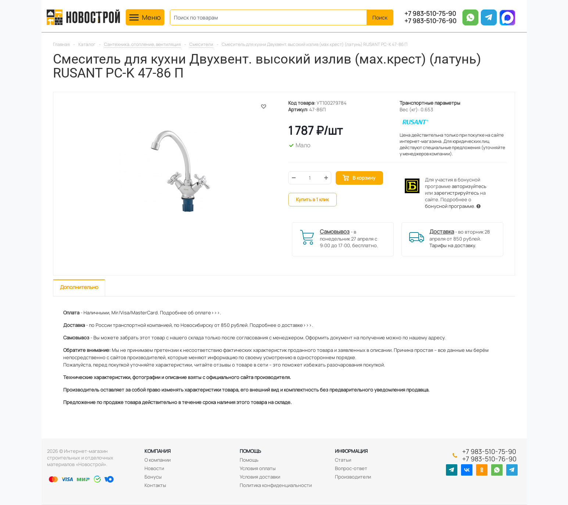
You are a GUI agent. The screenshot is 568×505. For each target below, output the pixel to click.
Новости (154, 468)
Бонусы (153, 476)
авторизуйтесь (469, 186)
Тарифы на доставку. (452, 245)
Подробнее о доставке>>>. (281, 325)
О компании (157, 460)
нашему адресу (426, 337)
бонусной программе (449, 206)
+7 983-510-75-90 (430, 13)
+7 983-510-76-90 (430, 21)
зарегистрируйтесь (456, 193)
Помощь (250, 451)
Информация (351, 451)
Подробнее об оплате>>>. (190, 312)
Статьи (343, 460)
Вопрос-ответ (351, 468)
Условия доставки (260, 476)
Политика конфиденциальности (276, 485)
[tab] (79, 287)
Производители (353, 476)
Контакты (155, 485)
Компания (157, 451)
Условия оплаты (258, 468)
